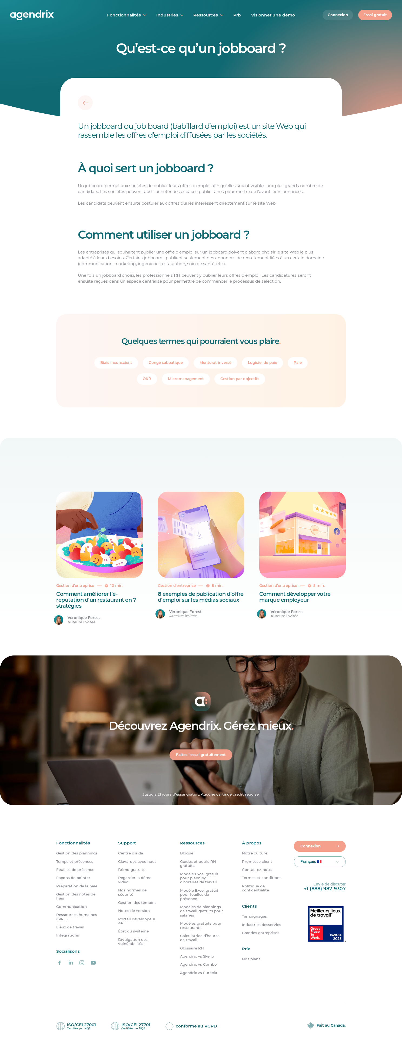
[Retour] (85, 102)
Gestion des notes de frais (75, 896)
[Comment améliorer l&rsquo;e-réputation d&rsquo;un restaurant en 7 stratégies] (99, 558)
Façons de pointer (73, 878)
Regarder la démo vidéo (135, 880)
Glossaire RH (192, 948)
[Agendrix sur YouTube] (93, 963)
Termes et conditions (261, 878)
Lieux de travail (70, 927)
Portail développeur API (136, 921)
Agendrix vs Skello (197, 956)
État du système (133, 931)
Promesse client (257, 862)
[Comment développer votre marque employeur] (302, 558)
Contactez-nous (257, 870)
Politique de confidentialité (255, 888)
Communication (71, 907)
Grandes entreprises (260, 933)
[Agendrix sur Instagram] (82, 963)
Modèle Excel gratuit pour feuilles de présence (199, 894)
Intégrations (67, 935)
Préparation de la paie (76, 886)
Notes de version (134, 911)
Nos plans (251, 959)
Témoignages (254, 917)
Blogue (186, 853)
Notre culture (254, 853)
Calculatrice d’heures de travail (200, 938)
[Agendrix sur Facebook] (59, 963)
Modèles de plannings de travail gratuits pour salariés (201, 911)
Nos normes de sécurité (132, 892)
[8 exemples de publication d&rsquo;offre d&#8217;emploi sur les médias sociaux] (201, 558)
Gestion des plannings (77, 853)
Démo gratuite (131, 870)
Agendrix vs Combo (198, 964)
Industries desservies (261, 925)
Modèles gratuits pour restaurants (200, 925)
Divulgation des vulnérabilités (133, 942)
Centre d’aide (130, 853)
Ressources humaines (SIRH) (76, 917)
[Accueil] (45, 15)
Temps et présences (74, 862)
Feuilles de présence (75, 870)
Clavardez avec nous (137, 862)
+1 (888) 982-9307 (325, 888)
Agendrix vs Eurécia (198, 973)
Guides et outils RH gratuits (198, 864)
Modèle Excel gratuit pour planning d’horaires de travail (199, 878)
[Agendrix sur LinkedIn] (71, 963)
